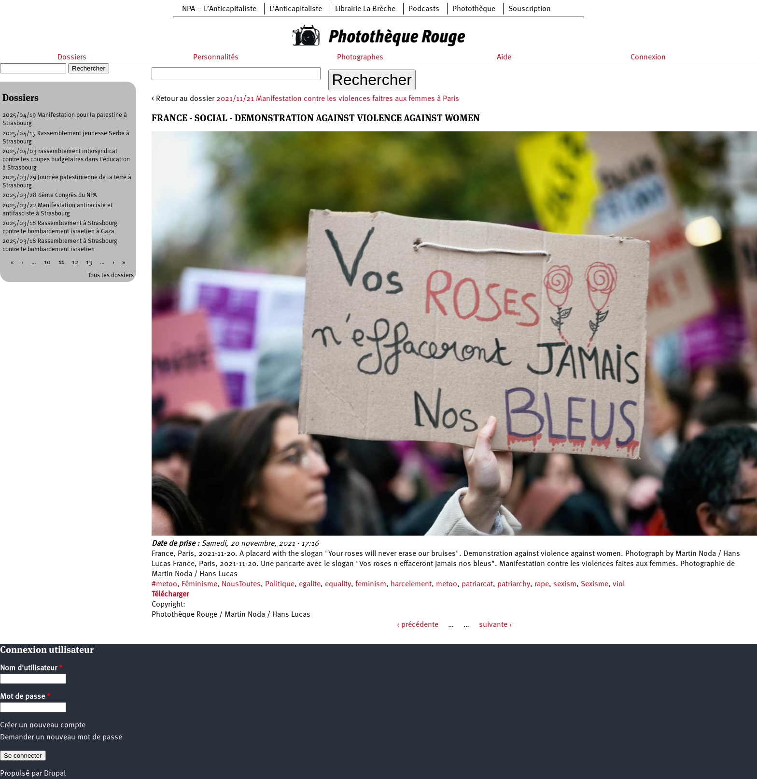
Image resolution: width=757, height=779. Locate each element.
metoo (446, 584)
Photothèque (473, 9)
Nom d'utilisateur (31, 668)
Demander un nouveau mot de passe (61, 737)
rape (541, 584)
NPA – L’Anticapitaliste (219, 9)
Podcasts (423, 9)
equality (338, 584)
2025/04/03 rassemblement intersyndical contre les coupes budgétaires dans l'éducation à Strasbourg (66, 159)
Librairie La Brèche (365, 9)
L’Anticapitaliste (295, 9)
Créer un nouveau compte (42, 725)
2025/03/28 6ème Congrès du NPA (49, 195)
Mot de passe (25, 697)
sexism (564, 584)
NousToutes (241, 584)
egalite (310, 584)
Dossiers (71, 57)
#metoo (164, 584)
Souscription (529, 9)
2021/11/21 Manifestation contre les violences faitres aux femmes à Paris (337, 99)
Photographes (360, 57)
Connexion (648, 57)
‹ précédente (417, 625)
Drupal (55, 774)
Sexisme (594, 584)
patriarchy (513, 584)
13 (89, 262)
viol (619, 584)
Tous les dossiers (111, 275)
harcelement (411, 584)
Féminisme (199, 584)
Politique (279, 584)
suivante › (495, 625)
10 (47, 262)
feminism (370, 584)
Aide (504, 57)
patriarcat (477, 584)
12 (75, 262)
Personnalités (215, 57)
